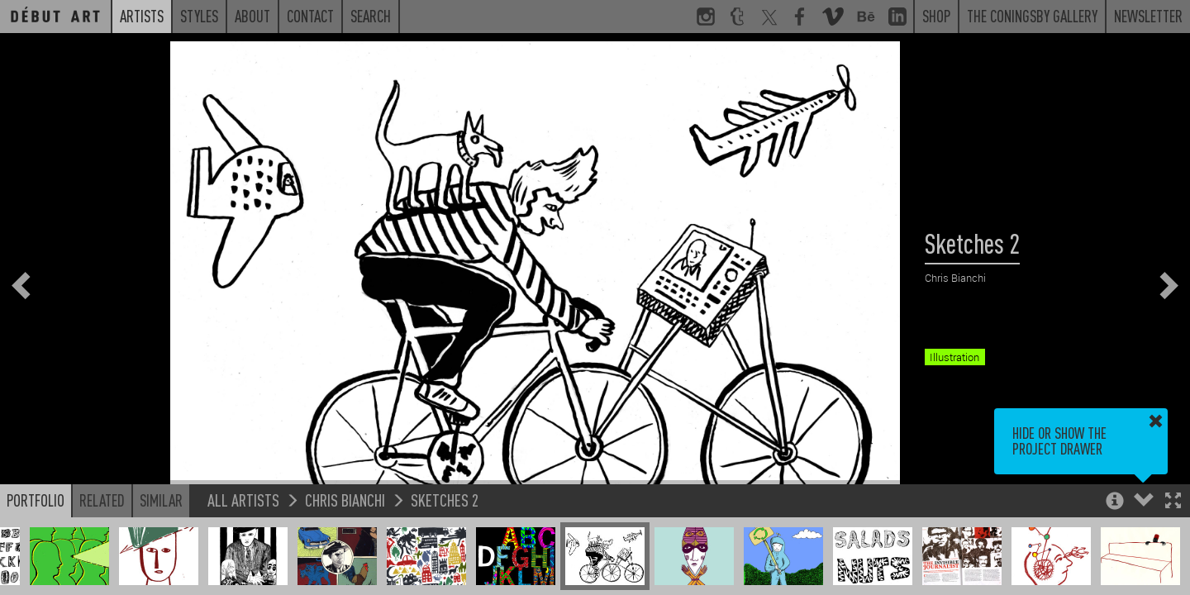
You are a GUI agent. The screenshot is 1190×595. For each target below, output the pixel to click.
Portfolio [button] (35, 500)
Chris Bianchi (345, 499)
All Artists (243, 499)
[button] (1173, 502)
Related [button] (102, 500)
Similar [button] (161, 500)
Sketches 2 (444, 499)
